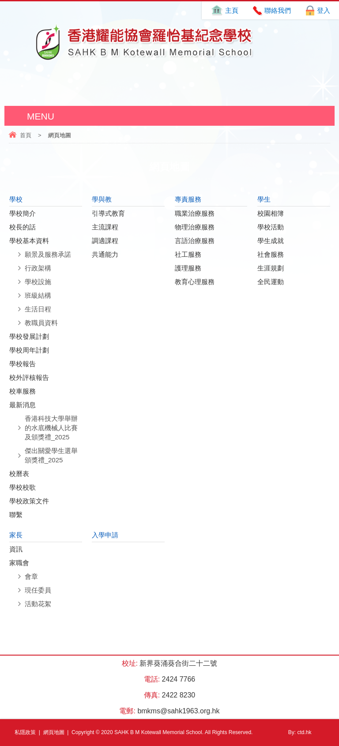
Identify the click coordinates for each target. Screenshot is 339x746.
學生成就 (270, 240)
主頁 (231, 10)
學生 (264, 199)
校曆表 (19, 473)
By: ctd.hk (300, 732)
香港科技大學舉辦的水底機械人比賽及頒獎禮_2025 (51, 428)
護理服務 (188, 268)
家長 (16, 535)
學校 (16, 199)
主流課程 (105, 227)
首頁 (25, 135)
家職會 (19, 562)
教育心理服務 (195, 281)
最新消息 (22, 405)
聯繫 (16, 514)
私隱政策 (25, 732)
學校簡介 (22, 213)
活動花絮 (38, 603)
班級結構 (38, 295)
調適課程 (105, 240)
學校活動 (270, 227)
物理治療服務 (195, 227)
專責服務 (188, 199)
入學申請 (105, 535)
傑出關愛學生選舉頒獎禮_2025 (51, 455)
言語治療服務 (195, 240)
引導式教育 (108, 213)
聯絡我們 (277, 10)
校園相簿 (270, 213)
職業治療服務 (195, 213)
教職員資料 (41, 322)
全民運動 (270, 281)
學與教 (102, 199)
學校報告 (22, 363)
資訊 (16, 549)
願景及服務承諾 (48, 254)
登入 (323, 10)
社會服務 (270, 254)
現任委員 (38, 590)
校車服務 (22, 391)
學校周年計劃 (29, 350)
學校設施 (38, 281)
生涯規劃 (270, 268)
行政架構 (38, 268)
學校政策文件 (29, 501)
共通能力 (105, 254)
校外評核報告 (29, 377)
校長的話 (22, 227)
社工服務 (188, 254)
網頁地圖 (53, 732)
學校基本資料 (29, 240)
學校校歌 (22, 487)
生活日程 (38, 309)
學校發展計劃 (29, 336)
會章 (31, 576)
